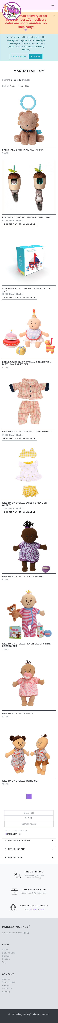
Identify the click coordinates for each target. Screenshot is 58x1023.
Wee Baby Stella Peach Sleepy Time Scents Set (26, 645)
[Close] (54, 15)
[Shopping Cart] (26, 30)
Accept (36, 56)
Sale (27, 86)
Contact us (7, 988)
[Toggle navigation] (53, 5)
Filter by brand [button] (15, 849)
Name (12, 86)
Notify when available (19, 224)
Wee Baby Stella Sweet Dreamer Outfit (24, 504)
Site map (6, 991)
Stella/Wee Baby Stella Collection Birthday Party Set (26, 363)
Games (5, 949)
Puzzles (5, 956)
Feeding (6, 959)
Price (20, 86)
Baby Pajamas (9, 953)
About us (6, 979)
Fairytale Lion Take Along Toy (23, 150)
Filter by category (17, 840)
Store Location (9, 982)
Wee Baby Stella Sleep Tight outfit (26, 432)
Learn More (19, 56)
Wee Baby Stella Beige (17, 713)
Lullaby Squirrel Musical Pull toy (26, 217)
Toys (4, 962)
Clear (29, 818)
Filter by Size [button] (13, 857)
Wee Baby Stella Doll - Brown (23, 576)
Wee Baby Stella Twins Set (20, 781)
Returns (5, 985)
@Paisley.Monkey (37, 909)
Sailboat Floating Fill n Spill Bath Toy (26, 289)
